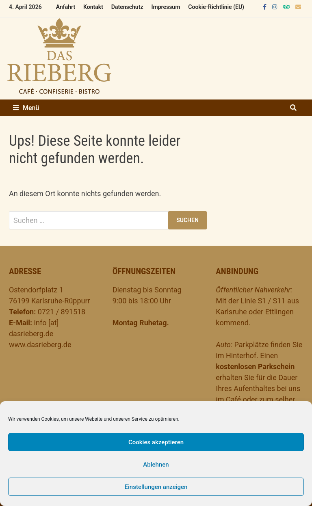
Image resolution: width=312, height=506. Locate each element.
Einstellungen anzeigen (156, 487)
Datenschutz (127, 7)
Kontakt (93, 7)
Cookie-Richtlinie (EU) (216, 7)
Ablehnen (156, 464)
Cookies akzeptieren (156, 442)
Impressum (165, 7)
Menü (26, 108)
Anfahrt (65, 7)
